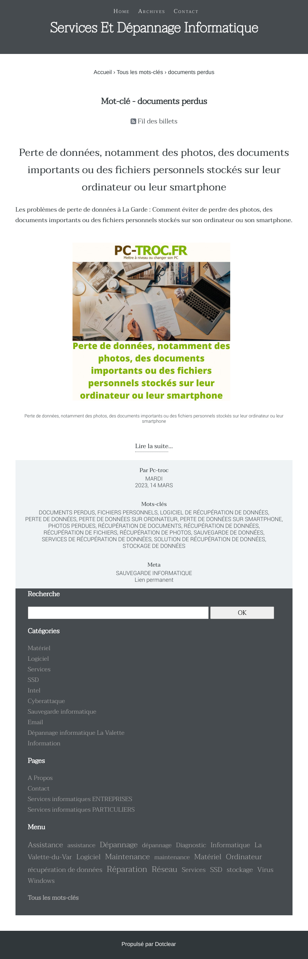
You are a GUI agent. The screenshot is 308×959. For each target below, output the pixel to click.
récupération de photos (155, 532)
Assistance (45, 845)
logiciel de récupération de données (214, 512)
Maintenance (127, 856)
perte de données (50, 519)
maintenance (172, 857)
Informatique (230, 845)
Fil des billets (157, 121)
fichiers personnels (128, 512)
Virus (265, 870)
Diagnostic (191, 845)
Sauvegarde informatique (154, 573)
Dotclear (165, 944)
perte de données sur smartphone (231, 519)
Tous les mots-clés (140, 72)
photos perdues (71, 526)
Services (39, 669)
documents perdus (67, 512)
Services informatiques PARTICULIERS (81, 810)
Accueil (103, 72)
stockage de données (153, 546)
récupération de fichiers (80, 532)
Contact (39, 788)
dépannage (156, 845)
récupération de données (221, 526)
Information (44, 743)
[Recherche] (118, 612)
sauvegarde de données (228, 532)
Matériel (39, 648)
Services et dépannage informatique (154, 28)
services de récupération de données (97, 539)
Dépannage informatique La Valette (76, 733)
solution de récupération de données (209, 539)
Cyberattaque (46, 701)
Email (35, 722)
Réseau (164, 869)
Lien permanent (153, 579)
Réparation (127, 869)
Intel (34, 690)
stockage (240, 870)
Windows (41, 880)
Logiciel (38, 659)
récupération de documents (139, 526)
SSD (33, 680)
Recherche (44, 594)
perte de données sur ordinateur (128, 519)
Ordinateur (244, 857)
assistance (81, 845)
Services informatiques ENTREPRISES (80, 799)
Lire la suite (151, 446)
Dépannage (119, 844)
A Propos (40, 778)
